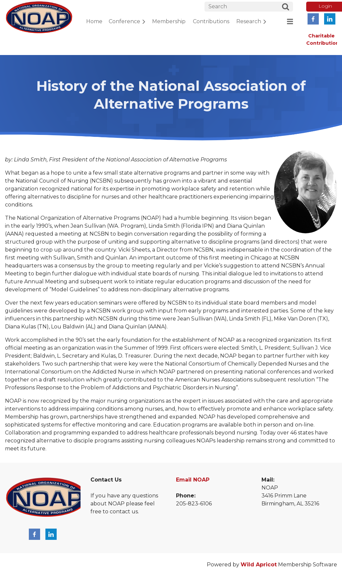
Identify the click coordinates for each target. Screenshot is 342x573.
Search (286, 8)
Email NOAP (192, 480)
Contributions (324, 43)
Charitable (321, 36)
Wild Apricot (259, 564)
